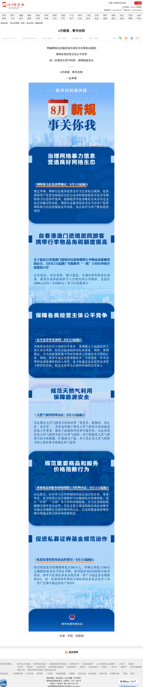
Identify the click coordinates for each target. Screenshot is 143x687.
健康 (105, 18)
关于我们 (77, 678)
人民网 (49, 674)
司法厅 (20, 667)
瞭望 (55, 15)
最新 (29, 15)
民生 (21, 18)
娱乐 (88, 18)
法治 (55, 18)
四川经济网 (14, 23)
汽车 (63, 18)
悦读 (122, 18)
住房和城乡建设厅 (56, 667)
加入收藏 (68, 678)
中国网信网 (18, 674)
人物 (88, 15)
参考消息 (92, 674)
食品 (97, 18)
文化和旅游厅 (87, 664)
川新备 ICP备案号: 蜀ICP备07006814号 (64, 684)
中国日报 (103, 674)
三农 (13, 18)
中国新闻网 (61, 674)
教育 (29, 18)
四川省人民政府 (24, 664)
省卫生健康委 (136, 667)
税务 (4, 18)
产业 (71, 15)
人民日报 (29, 674)
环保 (46, 18)
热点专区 (30, 23)
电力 (122, 15)
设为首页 (59, 678)
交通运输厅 (71, 667)
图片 (13, 15)
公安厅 (122, 664)
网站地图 (50, 678)
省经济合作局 (50, 670)
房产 (71, 18)
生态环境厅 (41, 667)
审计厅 (114, 667)
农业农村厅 (93, 667)
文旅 (97, 15)
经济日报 (82, 674)
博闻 (130, 18)
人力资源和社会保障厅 (106, 664)
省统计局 (21, 670)
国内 (105, 15)
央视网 (72, 674)
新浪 (132, 674)
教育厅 (124, 667)
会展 (139, 15)
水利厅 (82, 667)
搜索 (139, 3)
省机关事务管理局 (35, 670)
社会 (80, 18)
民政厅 (131, 664)
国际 (113, 15)
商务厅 (104, 667)
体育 (38, 18)
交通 (130, 15)
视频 (21, 15)
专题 (63, 15)
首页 (4, 15)
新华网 (40, 674)
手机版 (125, 7)
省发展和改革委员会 (58, 664)
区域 (139, 18)
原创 (38, 15)
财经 (80, 15)
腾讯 (126, 674)
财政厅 (30, 667)
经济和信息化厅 (40, 664)
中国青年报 (114, 674)
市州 (46, 15)
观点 (113, 18)
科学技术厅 (74, 664)
